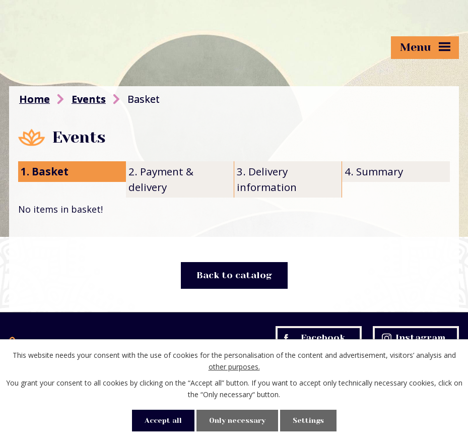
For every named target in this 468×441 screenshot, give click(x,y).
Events (89, 99)
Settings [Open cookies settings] (308, 420)
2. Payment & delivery (160, 179)
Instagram (414, 338)
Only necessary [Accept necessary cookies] (237, 420)
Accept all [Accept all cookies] (163, 420)
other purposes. (234, 366)
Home (34, 99)
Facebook (314, 338)
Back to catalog (234, 275)
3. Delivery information (267, 179)
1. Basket (45, 171)
